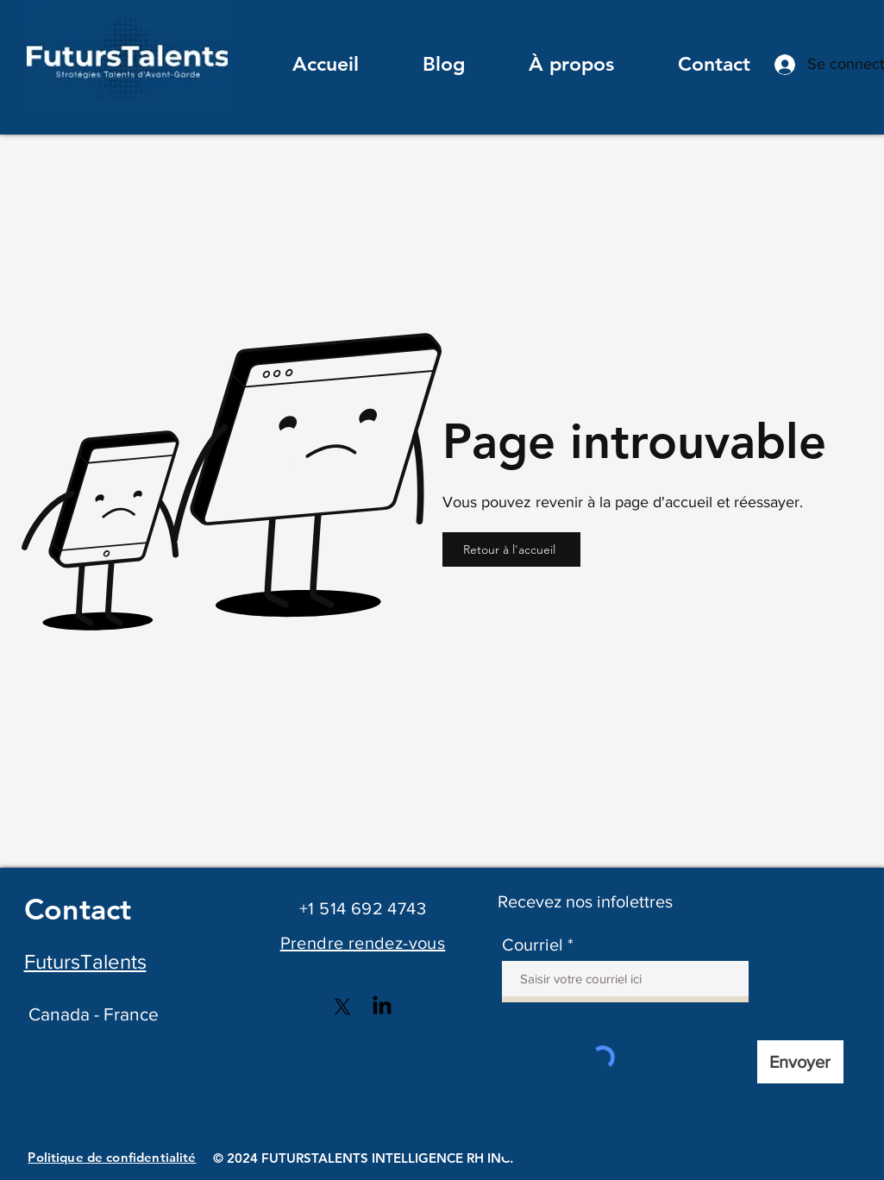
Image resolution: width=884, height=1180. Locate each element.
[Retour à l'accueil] (511, 549)
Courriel (532, 944)
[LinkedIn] (382, 1006)
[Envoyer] (800, 1061)
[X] (342, 1006)
